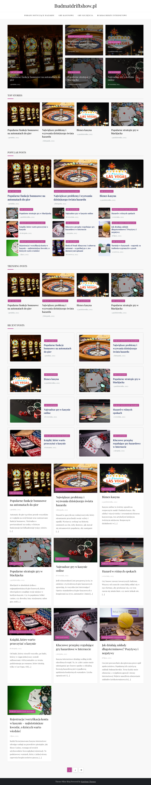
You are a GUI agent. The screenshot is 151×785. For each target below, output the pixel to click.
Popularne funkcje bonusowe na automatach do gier (35, 78)
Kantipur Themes (88, 781)
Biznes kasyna (115, 46)
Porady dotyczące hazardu (39, 15)
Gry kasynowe (66, 15)
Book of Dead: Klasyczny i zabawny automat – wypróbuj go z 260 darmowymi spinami (80, 248)
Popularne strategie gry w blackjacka (81, 78)
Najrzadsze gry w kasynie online (121, 78)
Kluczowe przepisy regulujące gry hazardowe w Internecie (80, 228)
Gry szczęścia (85, 15)
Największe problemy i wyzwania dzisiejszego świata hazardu (83, 44)
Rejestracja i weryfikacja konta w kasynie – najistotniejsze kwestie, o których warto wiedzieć (34, 248)
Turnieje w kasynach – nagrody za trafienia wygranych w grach (126, 246)
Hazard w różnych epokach (123, 213)
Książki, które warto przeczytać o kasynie (55, 442)
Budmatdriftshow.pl (75, 6)
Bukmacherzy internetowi (112, 15)
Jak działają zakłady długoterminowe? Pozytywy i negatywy (124, 229)
